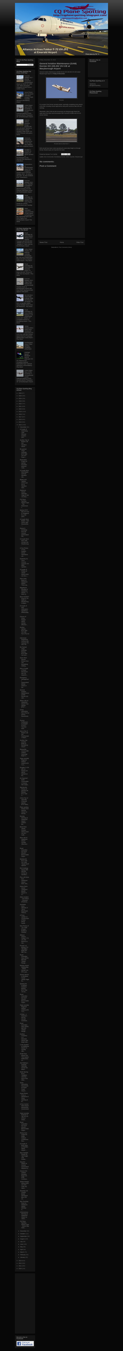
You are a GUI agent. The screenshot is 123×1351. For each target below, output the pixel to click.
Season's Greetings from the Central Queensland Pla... (24, 532)
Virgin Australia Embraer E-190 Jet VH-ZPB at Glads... (24, 1116)
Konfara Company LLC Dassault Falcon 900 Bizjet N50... (24, 1038)
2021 (20, 406)
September (23, 1236)
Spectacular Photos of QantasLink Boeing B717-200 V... (24, 791)
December (23, 427)
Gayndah (72, 157)
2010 (20, 1268)
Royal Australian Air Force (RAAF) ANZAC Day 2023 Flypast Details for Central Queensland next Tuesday (25, 200)
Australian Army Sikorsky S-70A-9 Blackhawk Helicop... (24, 908)
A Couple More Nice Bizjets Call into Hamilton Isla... (24, 474)
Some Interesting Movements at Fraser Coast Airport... (24, 1087)
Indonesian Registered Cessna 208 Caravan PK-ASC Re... (24, 641)
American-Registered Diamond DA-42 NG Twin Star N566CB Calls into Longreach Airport (25, 142)
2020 (20, 409)
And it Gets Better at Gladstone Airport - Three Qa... (24, 582)
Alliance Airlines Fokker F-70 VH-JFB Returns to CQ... (24, 939)
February (23, 1254)
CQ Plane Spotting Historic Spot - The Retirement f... (24, 503)
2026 (20, 393)
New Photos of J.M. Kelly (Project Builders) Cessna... (24, 929)
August (22, 1239)
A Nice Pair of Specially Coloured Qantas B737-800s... (24, 801)
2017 (20, 417)
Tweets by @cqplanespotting (95, 84)
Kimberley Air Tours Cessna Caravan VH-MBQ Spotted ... (24, 563)
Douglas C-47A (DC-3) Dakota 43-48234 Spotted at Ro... (24, 771)
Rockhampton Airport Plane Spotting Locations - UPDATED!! (29, 346)
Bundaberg (57, 157)
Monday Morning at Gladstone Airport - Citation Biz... (24, 820)
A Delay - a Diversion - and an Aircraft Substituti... (24, 1017)
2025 (20, 396)
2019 (20, 411)
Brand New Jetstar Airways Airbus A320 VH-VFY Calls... (24, 831)
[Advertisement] (61, 224)
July (21, 1241)
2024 (20, 398)
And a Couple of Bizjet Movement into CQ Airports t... (24, 672)
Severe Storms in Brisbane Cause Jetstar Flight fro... (24, 978)
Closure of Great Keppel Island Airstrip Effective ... (24, 620)
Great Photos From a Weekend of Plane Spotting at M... (24, 1097)
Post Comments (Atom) (65, 247)
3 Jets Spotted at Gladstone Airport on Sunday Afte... (24, 1048)
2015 (20, 422)
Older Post (79, 242)
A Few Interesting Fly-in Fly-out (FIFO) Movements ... (24, 714)
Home (62, 242)
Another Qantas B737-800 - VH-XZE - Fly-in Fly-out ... (24, 631)
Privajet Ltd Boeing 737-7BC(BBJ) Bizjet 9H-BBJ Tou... (24, 949)
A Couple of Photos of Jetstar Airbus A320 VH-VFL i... (24, 573)
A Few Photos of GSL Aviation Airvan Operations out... (24, 552)
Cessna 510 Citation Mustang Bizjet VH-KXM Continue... (24, 1175)
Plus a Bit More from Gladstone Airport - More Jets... (24, 880)
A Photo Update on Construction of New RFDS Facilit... (24, 919)
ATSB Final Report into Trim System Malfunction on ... (24, 1057)
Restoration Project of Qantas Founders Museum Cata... (23, 464)
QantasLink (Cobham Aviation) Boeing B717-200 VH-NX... (23, 988)
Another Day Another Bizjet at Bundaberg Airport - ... (24, 743)
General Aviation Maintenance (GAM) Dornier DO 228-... (24, 694)
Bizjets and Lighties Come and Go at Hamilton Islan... (24, 483)
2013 (20, 1260)
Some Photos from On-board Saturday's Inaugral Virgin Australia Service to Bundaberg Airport (25, 97)
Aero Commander (49, 157)
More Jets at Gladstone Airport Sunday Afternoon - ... (24, 841)
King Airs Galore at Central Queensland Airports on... (24, 1165)
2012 (20, 1263)
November (23, 1231)
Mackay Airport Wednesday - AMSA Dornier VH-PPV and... (24, 969)
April (21, 1249)
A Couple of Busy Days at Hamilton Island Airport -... (24, 1147)
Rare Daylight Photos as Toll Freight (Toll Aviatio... (24, 1156)
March (22, 1252)
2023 (20, 401)
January (22, 1257)
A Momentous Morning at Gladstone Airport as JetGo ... (24, 1215)
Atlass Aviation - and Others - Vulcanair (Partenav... (24, 899)
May (21, 1247)
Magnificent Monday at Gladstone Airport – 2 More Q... (24, 591)
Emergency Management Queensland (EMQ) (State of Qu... (24, 682)
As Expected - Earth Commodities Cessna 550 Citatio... (24, 781)
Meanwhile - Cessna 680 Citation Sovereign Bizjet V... (24, 753)
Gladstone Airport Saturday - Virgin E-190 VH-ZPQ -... (24, 493)
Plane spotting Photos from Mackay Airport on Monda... (24, 810)
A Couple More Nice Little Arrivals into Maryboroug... (24, 542)
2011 (20, 1266)
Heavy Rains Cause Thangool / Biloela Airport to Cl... (24, 890)
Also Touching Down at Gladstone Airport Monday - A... (24, 1205)
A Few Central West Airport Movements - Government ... (24, 1107)
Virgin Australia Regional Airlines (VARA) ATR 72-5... (24, 762)
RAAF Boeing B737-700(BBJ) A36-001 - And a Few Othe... (24, 1076)
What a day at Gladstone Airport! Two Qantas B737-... (24, 704)
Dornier (63, 157)
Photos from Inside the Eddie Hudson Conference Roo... (24, 1137)
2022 (20, 403)
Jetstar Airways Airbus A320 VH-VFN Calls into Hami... (24, 1185)
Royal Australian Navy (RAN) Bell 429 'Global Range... (24, 959)
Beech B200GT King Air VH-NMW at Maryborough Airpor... (24, 600)
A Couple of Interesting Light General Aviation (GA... (24, 433)
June (21, 1244)
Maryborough (79, 157)
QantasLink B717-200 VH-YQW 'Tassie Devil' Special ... (24, 862)
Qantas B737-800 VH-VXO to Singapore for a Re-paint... (24, 513)
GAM (67, 157)
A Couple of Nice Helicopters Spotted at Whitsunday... (24, 610)
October (22, 1233)
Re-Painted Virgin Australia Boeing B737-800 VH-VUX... (24, 651)
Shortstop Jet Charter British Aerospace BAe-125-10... (24, 1195)
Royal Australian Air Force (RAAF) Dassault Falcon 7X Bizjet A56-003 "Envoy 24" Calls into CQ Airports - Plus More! (25, 269)
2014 (20, 425)
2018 (20, 414)
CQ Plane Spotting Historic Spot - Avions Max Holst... (24, 1225)
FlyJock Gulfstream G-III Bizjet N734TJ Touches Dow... (24, 724)
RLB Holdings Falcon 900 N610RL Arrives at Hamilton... (24, 871)
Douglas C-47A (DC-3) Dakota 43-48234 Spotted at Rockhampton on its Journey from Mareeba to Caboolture (25, 155)
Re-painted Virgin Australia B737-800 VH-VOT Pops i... (23, 453)
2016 (20, 419)
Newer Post (43, 242)
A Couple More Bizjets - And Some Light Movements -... (24, 522)
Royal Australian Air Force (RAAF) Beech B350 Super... (24, 852)
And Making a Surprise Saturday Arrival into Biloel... (24, 1066)
